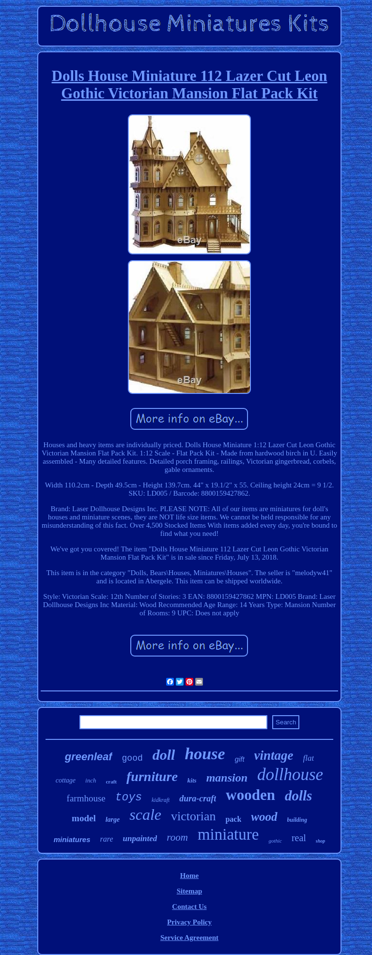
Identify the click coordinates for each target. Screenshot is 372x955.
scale (145, 814)
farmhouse (86, 798)
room (177, 837)
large (113, 819)
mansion (227, 777)
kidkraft (161, 800)
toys (128, 797)
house (205, 754)
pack (233, 819)
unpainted (140, 838)
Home (189, 875)
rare (106, 839)
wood (264, 816)
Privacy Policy (189, 922)
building (297, 819)
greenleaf (88, 757)
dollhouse (290, 774)
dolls (298, 795)
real (299, 837)
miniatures (72, 839)
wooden (250, 794)
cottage (66, 780)
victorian (193, 816)
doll (164, 755)
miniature (228, 834)
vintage (274, 755)
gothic (275, 841)
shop (320, 841)
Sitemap (189, 891)
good (132, 758)
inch (90, 780)
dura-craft (197, 798)
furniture (152, 776)
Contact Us (189, 906)
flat (308, 758)
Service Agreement (189, 937)
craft (111, 781)
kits (192, 780)
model (84, 818)
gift (240, 759)
